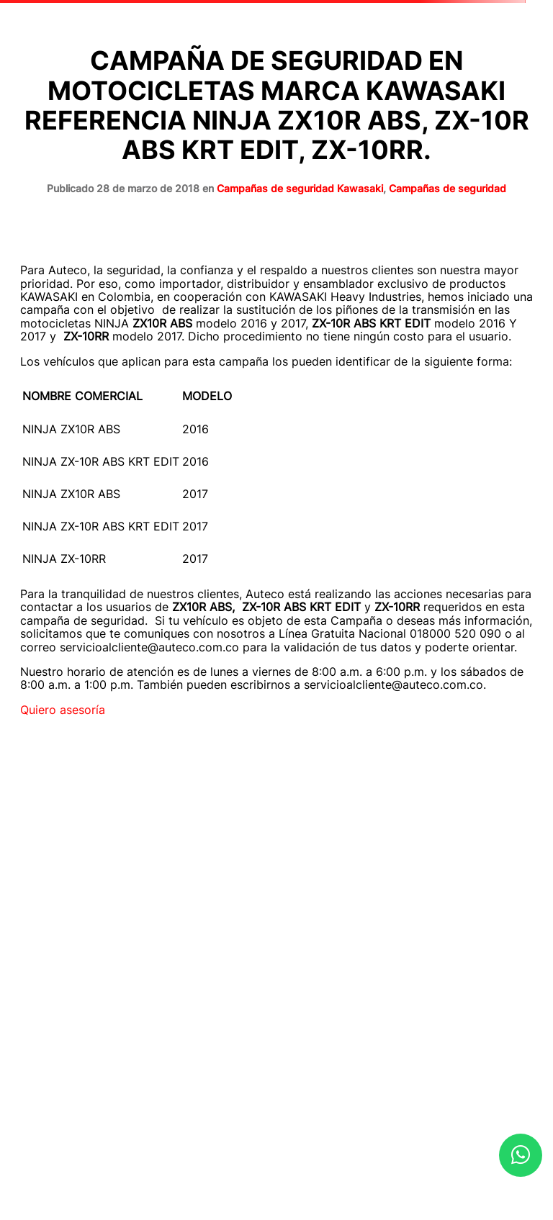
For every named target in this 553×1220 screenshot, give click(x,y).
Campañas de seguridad (447, 188)
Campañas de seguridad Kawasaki (300, 188)
